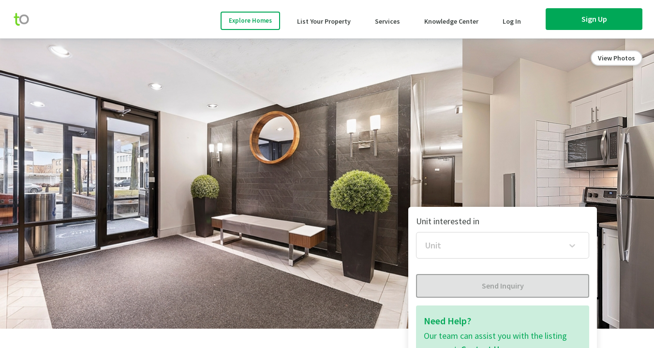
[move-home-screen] (26, 19)
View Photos (616, 58)
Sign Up (594, 19)
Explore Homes (250, 20)
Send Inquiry (503, 285)
